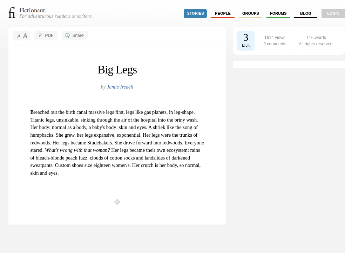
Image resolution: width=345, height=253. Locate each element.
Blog (305, 13)
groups (250, 13)
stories (195, 13)
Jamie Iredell (120, 87)
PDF (49, 35)
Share (77, 35)
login (333, 13)
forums (278, 13)
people (223, 13)
